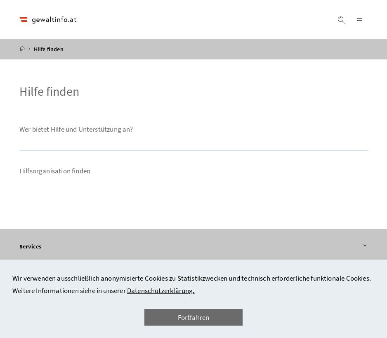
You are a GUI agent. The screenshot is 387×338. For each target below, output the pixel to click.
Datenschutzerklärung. (161, 290)
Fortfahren (194, 317)
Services (193, 246)
